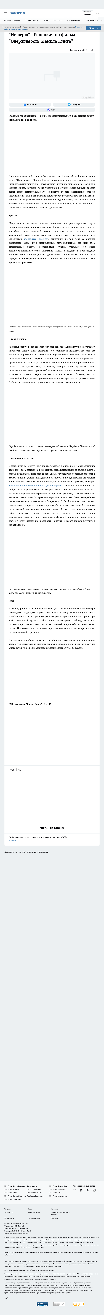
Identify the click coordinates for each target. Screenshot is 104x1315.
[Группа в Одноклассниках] (81, 1190)
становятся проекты (36, 238)
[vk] (12, 770)
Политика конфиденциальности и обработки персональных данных (29, 1270)
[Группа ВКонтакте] (30, 105)
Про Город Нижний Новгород (15, 1196)
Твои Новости (32, 1186)
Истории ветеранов (12, 20)
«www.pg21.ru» (22, 1223)
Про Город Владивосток (58, 1196)
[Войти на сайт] (97, 13)
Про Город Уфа (54, 1193)
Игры (46, 20)
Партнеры (54, 1218)
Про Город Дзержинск (35, 1196)
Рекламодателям (34, 1218)
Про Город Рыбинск (34, 1193)
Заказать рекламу (74, 20)
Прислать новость (87, 13)
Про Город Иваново (34, 1189)
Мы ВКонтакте (92, 20)
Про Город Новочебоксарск (14, 1186)
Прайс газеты (9, 1218)
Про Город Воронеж (11, 1189)
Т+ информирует (32, 20)
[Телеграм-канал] (74, 105)
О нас (30, 1209)
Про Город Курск (10, 1193)
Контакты (54, 1209)
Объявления (8, 1212)
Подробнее (59, 1266)
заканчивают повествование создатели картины (36, 485)
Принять (93, 28)
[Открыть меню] (5, 13)
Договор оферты (34, 1212)
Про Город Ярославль (57, 1189)
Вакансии (58, 20)
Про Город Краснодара (12, 1199)
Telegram (7, 1209)
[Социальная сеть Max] (52, 110)
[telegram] (20, 770)
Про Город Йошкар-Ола (58, 1186)
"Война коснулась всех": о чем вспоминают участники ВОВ (52, 839)
